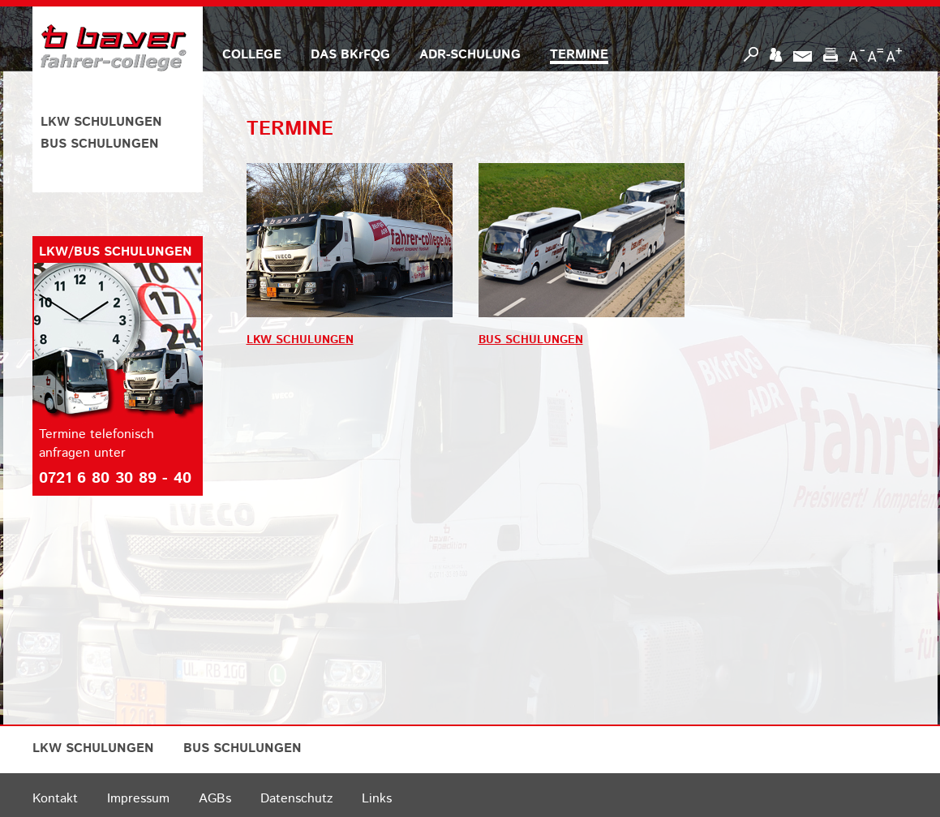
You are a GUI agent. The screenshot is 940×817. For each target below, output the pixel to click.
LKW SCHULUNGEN (101, 122)
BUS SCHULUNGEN (100, 144)
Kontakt (55, 798)
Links (377, 798)
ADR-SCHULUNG (470, 54)
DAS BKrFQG (350, 54)
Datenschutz (296, 798)
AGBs (215, 798)
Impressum (138, 798)
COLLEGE (251, 54)
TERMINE (579, 54)
